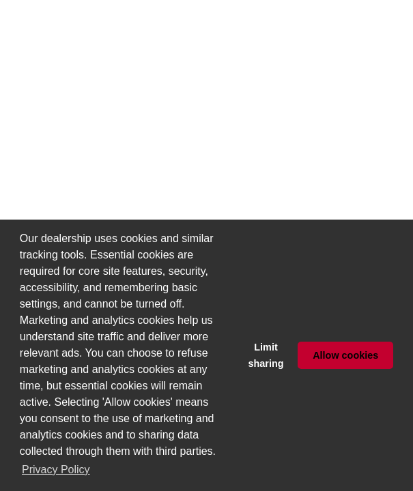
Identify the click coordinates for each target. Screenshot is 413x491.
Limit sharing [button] (266, 355)
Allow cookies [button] (345, 355)
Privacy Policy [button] (56, 469)
